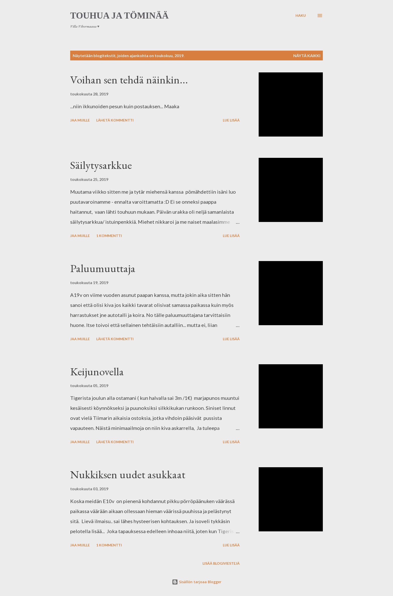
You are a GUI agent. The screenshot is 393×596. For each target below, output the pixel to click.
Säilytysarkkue (101, 165)
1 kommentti (109, 235)
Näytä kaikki (306, 55)
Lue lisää (231, 120)
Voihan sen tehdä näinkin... (129, 79)
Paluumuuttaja (102, 268)
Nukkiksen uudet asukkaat (127, 474)
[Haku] (301, 15)
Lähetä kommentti (115, 120)
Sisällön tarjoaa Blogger (196, 581)
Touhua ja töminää (119, 16)
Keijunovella (97, 371)
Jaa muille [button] (80, 120)
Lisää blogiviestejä (221, 563)
